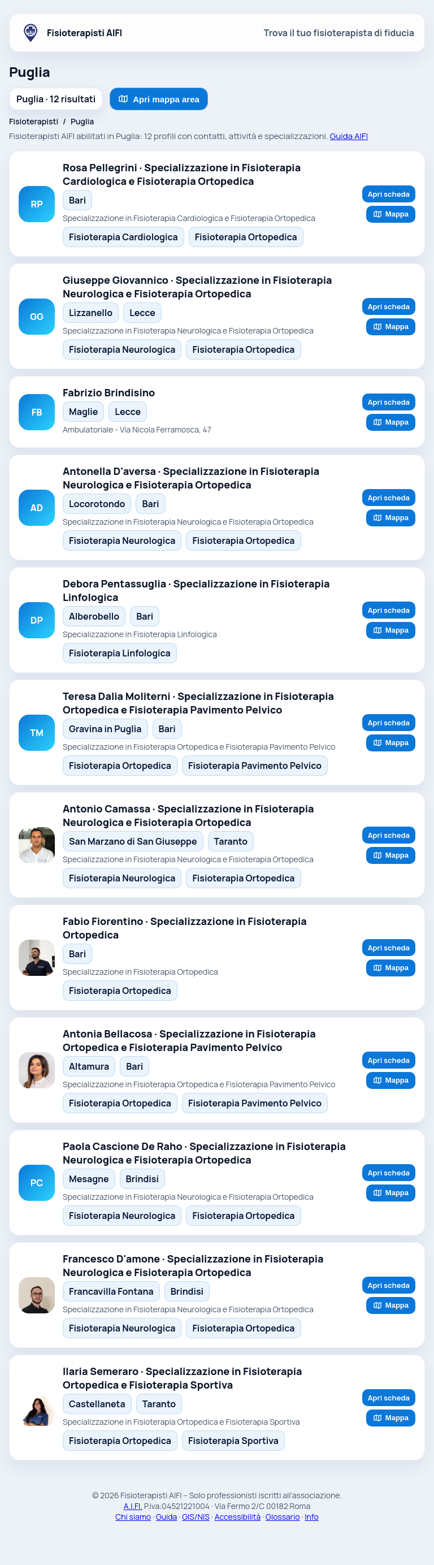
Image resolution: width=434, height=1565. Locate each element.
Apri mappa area (158, 99)
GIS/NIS (196, 1516)
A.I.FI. (133, 1506)
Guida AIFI (349, 136)
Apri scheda (389, 194)
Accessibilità (238, 1516)
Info (312, 1516)
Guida (166, 1516)
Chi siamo (133, 1516)
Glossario (283, 1516)
